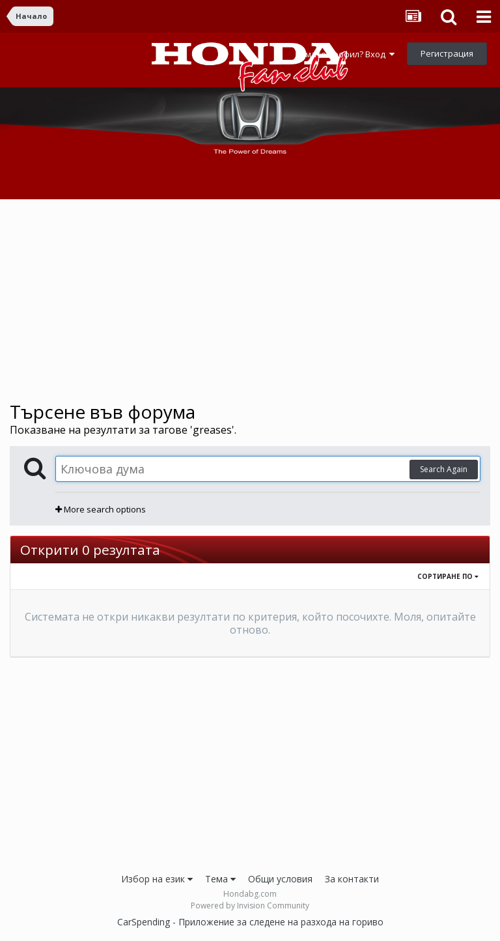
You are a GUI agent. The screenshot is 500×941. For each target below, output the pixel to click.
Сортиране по (448, 576)
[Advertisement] (250, 300)
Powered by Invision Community (250, 905)
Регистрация (447, 53)
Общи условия (280, 879)
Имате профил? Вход (347, 54)
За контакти (352, 879)
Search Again (443, 469)
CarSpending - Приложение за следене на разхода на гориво (250, 922)
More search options (100, 509)
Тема (220, 879)
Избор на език (157, 879)
